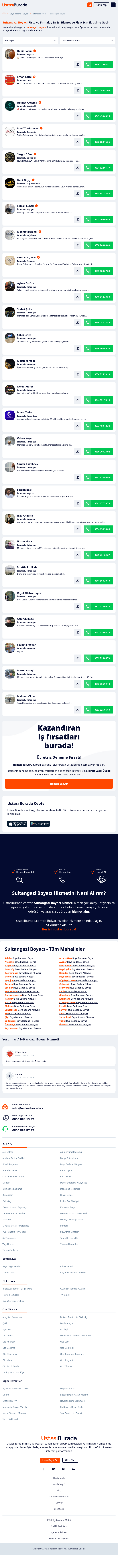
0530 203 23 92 (102, 451)
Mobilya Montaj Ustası (71, 1219)
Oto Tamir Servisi (11, 1366)
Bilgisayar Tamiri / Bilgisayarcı (17, 1288)
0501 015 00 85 (102, 606)
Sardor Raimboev (27, 464)
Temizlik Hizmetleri (69, 1238)
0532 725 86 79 (102, 658)
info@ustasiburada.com (30, 1108)
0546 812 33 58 (102, 296)
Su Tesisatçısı (9, 1238)
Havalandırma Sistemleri (72, 1400)
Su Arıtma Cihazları (69, 1231)
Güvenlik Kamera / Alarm (72, 1288)
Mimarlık (6, 1219)
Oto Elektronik (9, 1354)
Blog (59, 1490)
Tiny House (8, 1244)
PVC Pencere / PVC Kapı (14, 1231)
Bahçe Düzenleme (69, 1158)
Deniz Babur (24, 51)
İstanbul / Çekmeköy (26, 132)
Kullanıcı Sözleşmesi (59, 1538)
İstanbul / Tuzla (24, 80)
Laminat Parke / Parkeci (14, 1213)
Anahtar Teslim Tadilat (13, 1158)
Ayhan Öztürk (25, 283)
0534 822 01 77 (102, 167)
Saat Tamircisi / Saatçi (71, 1413)
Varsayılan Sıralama (88, 40)
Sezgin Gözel (24, 154)
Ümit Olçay (24, 180)
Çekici (5, 1323)
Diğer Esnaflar (67, 1388)
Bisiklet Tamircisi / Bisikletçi (74, 1317)
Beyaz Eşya (9, 1258)
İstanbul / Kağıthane (26, 235)
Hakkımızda (59, 1478)
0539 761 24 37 (102, 554)
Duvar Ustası (66, 1194)
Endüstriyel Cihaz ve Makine (74, 1394)
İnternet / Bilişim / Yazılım (15, 1407)
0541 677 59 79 (102, 503)
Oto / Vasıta (9, 1309)
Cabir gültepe (25, 619)
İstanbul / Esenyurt (26, 261)
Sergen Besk (24, 489)
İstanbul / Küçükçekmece (28, 184)
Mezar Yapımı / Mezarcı (14, 1413)
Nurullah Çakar (26, 257)
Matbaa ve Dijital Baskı (71, 1407)
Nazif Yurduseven (28, 128)
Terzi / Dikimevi (10, 1419)
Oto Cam (64, 1341)
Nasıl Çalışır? (59, 1484)
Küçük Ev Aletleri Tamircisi (73, 1272)
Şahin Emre (24, 335)
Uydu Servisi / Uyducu (13, 1300)
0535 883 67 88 (102, 270)
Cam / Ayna (66, 1170)
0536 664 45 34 (102, 348)
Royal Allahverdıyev (29, 593)
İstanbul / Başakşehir (27, 106)
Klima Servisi (66, 1266)
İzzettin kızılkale (27, 567)
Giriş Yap (101, 5)
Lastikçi (64, 1329)
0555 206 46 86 (102, 219)
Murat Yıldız (24, 412)
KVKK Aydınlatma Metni (59, 1520)
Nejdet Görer (25, 386)
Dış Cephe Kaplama (12, 1188)
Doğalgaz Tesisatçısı (70, 1188)
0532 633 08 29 (102, 632)
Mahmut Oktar (26, 696)
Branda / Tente (9, 1170)
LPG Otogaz (8, 1335)
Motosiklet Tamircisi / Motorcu (75, 1335)
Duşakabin (7, 1194)
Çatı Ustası (65, 1176)
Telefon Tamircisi (10, 1294)
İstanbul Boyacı (39, 14)
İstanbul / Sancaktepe (27, 416)
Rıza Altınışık (25, 515)
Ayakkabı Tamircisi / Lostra (15, 1388)
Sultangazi (30, 40)
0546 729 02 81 (102, 64)
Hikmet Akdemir (27, 102)
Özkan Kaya (24, 438)
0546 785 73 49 (102, 322)
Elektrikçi (7, 1201)
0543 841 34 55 (102, 193)
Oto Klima (7, 1360)
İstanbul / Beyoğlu (25, 209)
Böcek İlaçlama (10, 1164)
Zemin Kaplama (10, 1250)
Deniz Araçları (67, 1323)
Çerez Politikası (59, 1532)
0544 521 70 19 (102, 400)
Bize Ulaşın (59, 1508)
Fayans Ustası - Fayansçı (14, 1207)
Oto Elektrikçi (67, 1347)
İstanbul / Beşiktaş (25, 54)
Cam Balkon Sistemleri (13, 1176)
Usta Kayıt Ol (49, 1460)
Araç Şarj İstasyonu (12, 1317)
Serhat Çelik (24, 309)
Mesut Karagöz (26, 670)
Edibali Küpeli (25, 206)
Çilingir (6, 1182)
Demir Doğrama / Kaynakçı (73, 1182)
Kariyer (59, 1502)
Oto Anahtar (8, 1341)
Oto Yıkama (66, 1366)
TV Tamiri (64, 1294)
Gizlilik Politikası (59, 1526)
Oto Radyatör (67, 1360)
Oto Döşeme (8, 1347)
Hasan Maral (25, 541)
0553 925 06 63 (102, 709)
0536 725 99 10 (102, 374)
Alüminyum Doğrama (71, 1151)
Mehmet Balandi (27, 231)
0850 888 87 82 (23, 1130)
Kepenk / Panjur (68, 1207)
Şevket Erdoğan (26, 644)
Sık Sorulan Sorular (59, 1496)
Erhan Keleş (24, 77)
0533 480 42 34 (102, 425)
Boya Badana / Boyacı (19, 14)
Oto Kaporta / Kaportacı (72, 1354)
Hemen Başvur (59, 783)
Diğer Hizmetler (12, 1381)
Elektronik (8, 1281)
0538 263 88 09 (102, 245)
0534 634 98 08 (102, 529)
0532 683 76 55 (102, 141)
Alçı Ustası (7, 1151)
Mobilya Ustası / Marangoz (15, 1225)
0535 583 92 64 (102, 90)
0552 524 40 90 (102, 477)
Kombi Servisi (9, 1272)
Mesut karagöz (26, 360)
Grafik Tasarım (9, 1400)
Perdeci (64, 1225)
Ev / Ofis (7, 1144)
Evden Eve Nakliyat (69, 1201)
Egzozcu (6, 1329)
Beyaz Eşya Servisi (11, 1266)
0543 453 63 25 (102, 116)
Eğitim (5, 1394)
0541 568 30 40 (102, 580)
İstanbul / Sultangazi (26, 287)
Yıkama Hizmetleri (69, 1244)
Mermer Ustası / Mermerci (73, 1213)
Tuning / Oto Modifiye (13, 1372)
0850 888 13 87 (23, 1119)
